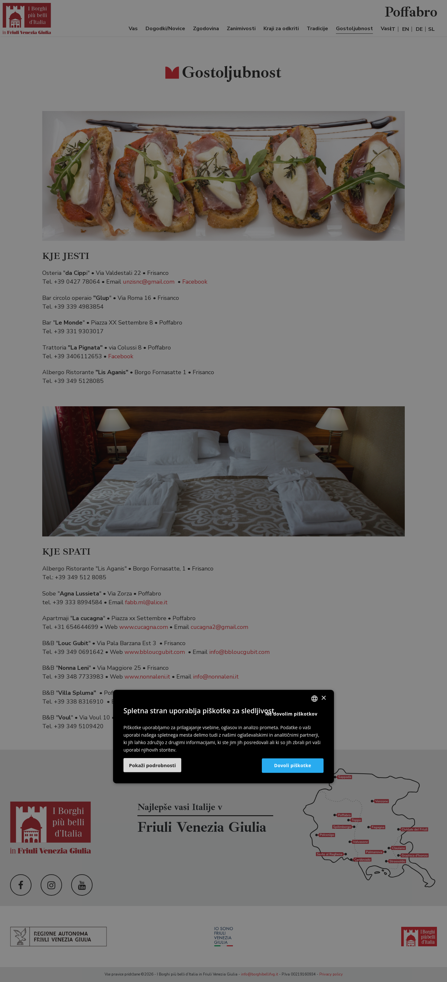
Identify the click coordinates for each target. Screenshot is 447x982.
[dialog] (223, 491)
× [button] (323, 698)
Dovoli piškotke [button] (292, 765)
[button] (152, 765)
